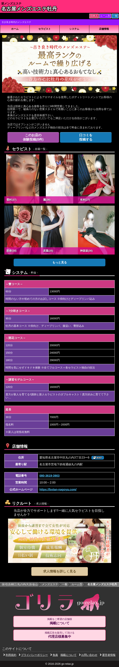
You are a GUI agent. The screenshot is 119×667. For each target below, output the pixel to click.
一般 (64, 584)
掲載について (68, 654)
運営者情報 (107, 654)
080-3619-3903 (49, 475)
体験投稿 (33, 137)
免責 (54, 654)
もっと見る (59, 262)
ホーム (15, 28)
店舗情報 (104, 28)
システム (74, 28)
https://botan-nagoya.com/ (58, 489)
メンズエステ (50, 584)
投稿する (86, 137)
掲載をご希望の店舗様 (60, 621)
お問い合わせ (88, 654)
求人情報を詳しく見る (59, 571)
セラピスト (44, 28)
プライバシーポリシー (33, 654)
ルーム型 (77, 584)
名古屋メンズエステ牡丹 (29, 9)
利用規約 (9, 654)
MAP (97, 457)
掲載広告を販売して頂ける (60, 635)
